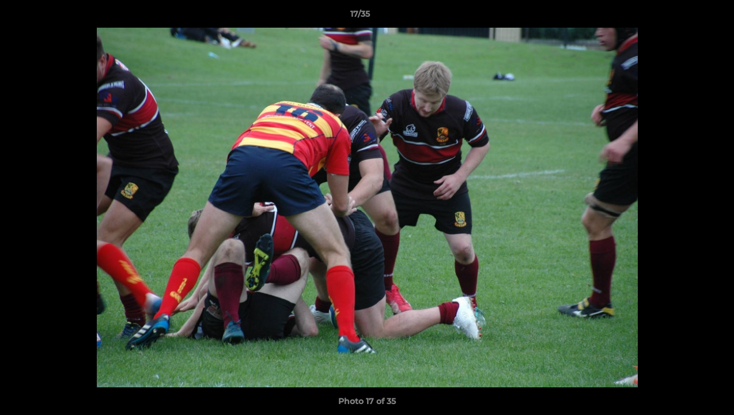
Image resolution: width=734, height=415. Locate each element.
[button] (686, 17)
